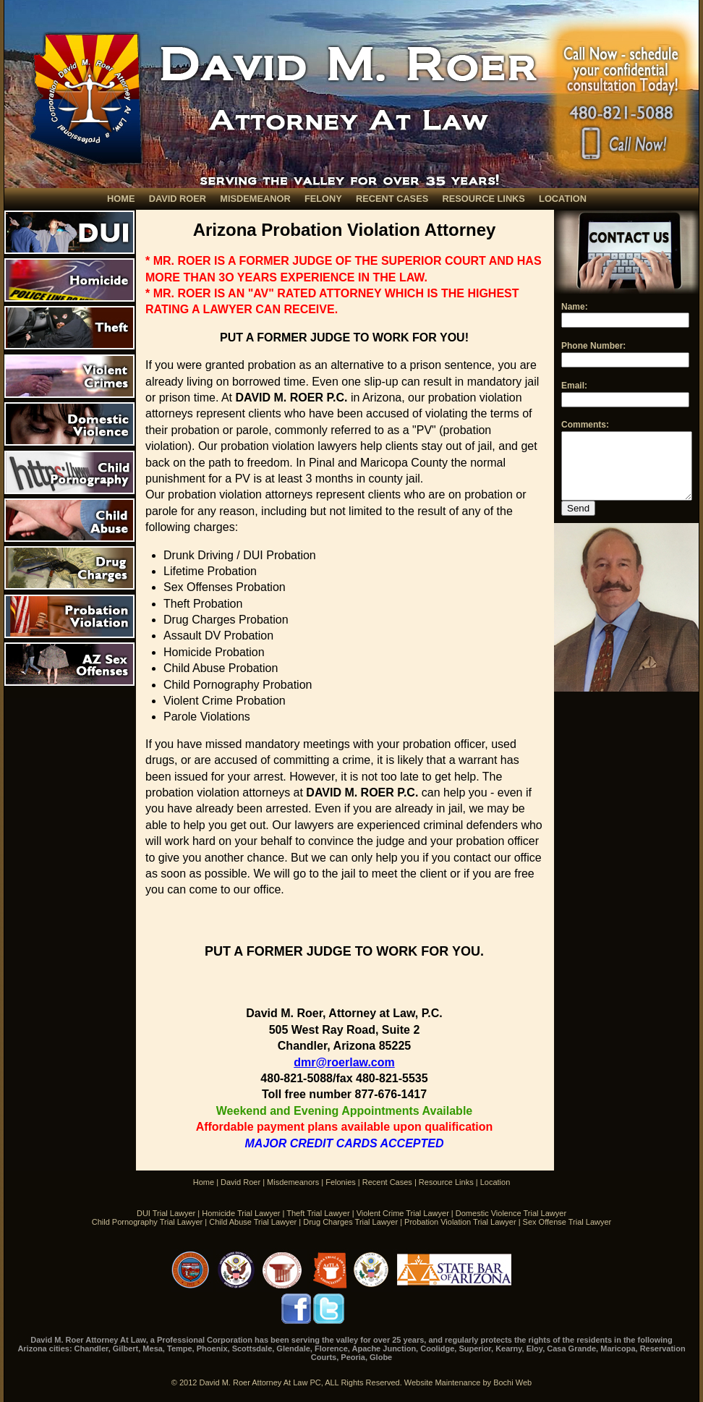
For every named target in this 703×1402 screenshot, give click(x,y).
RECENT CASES (392, 198)
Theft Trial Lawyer (317, 1213)
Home (203, 1182)
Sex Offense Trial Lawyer (567, 1222)
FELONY (323, 198)
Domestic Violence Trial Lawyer (511, 1213)
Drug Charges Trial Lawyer (350, 1222)
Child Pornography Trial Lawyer (147, 1222)
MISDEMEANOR (255, 198)
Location (495, 1182)
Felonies (340, 1182)
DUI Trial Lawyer (166, 1213)
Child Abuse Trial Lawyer (253, 1222)
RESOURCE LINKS (483, 198)
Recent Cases (387, 1182)
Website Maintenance (442, 1382)
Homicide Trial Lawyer (241, 1213)
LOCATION (563, 198)
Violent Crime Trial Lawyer (403, 1213)
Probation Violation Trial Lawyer (460, 1222)
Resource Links (446, 1182)
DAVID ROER (177, 198)
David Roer (240, 1182)
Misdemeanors (293, 1182)
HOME (121, 198)
